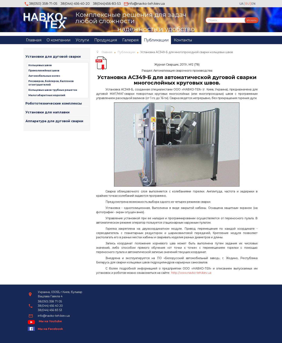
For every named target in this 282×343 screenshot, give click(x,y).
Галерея (130, 40)
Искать (251, 20)
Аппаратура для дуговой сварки (54, 121)
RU (247, 3)
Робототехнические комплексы (53, 103)
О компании (58, 40)
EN (253, 3)
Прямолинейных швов (43, 70)
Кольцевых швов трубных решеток (52, 89)
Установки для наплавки (47, 112)
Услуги (82, 40)
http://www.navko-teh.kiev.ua (191, 273)
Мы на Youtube (50, 321)
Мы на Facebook (50, 329)
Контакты (183, 40)
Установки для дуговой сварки (53, 56)
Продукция (105, 40)
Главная (34, 40)
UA (241, 3)
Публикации (156, 40)
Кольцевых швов (40, 65)
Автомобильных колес (44, 75)
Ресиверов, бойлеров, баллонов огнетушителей (51, 83)
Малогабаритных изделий (46, 95)
